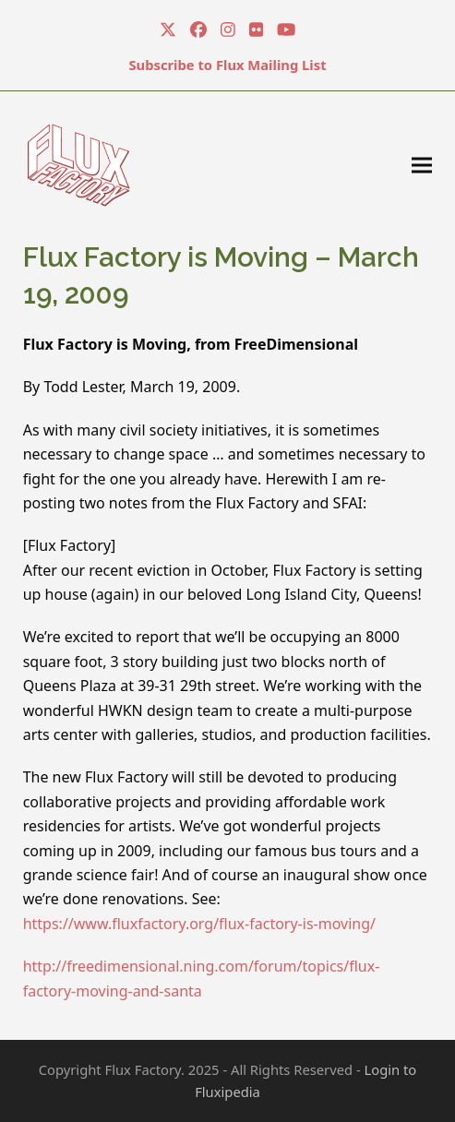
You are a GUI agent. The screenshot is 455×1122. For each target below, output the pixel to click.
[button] (422, 165)
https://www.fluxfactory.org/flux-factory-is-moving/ (199, 923)
